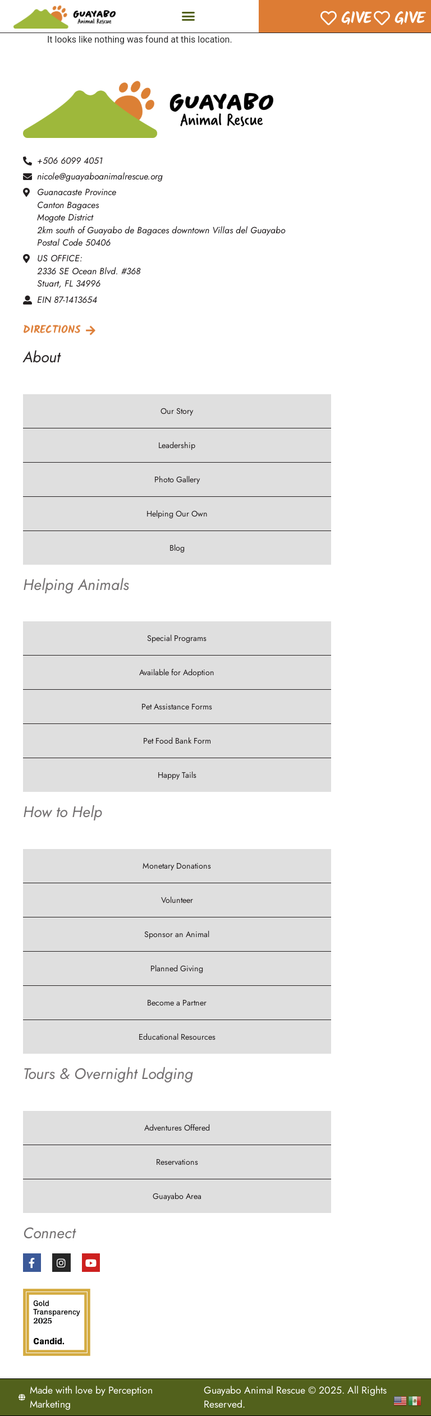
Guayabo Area (177, 1196)
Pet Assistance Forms (176, 706)
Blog (177, 548)
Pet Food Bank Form (177, 740)
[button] (188, 16)
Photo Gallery (177, 479)
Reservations (177, 1162)
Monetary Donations (177, 865)
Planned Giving (176, 968)
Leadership (176, 445)
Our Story (177, 411)
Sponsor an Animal (176, 934)
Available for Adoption (176, 672)
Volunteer (177, 900)
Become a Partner (177, 1002)
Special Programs (177, 638)
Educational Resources (177, 1037)
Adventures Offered (177, 1127)
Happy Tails (177, 775)
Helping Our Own (177, 513)
